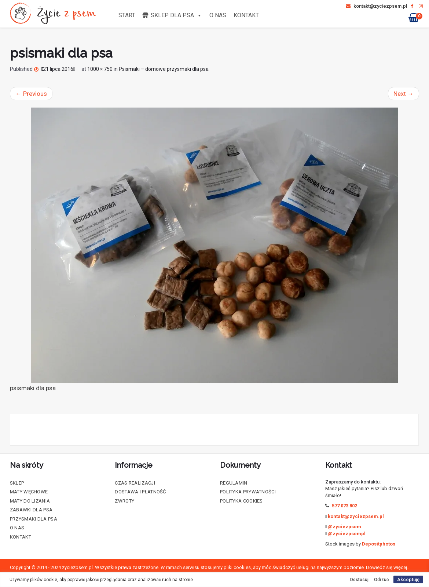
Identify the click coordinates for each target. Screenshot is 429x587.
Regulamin (233, 483)
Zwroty (124, 501)
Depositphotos (378, 544)
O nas (217, 15)
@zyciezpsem (344, 526)
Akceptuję (408, 579)
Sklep (17, 483)
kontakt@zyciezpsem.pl (376, 6)
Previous (31, 93)
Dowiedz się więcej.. (387, 567)
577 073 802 (344, 505)
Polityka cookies (241, 501)
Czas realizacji (135, 483)
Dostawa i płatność (140, 491)
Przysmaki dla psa (33, 519)
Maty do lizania (30, 501)
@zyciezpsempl (347, 533)
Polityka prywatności (248, 491)
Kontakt (246, 15)
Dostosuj (359, 579)
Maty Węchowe (29, 491)
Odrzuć (381, 579)
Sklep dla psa (176, 15)
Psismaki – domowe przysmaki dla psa (164, 69)
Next (403, 93)
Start (126, 15)
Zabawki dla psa (31, 509)
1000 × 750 (100, 69)
